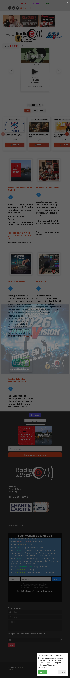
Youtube (40, 86)
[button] (59, 71)
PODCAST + (41, 281)
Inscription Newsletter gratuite (35, 455)
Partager (35, 415)
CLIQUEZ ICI (28, 335)
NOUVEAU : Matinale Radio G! (48, 187)
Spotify (29, 86)
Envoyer (11, 645)
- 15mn (34, 110)
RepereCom (20, 667)
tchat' (46, 3)
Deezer (34, 86)
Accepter (42, 672)
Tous (27, 110)
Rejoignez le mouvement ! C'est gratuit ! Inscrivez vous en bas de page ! (19, 235)
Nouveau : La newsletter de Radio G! (20, 189)
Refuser (62, 672)
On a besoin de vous (16, 281)
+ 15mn (42, 110)
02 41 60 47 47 (26, 7)
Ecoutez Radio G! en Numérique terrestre (17, 380)
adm (10, 669)
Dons (24, 3)
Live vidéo (35, 3)
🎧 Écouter (14, 145)
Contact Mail (20, 525)
